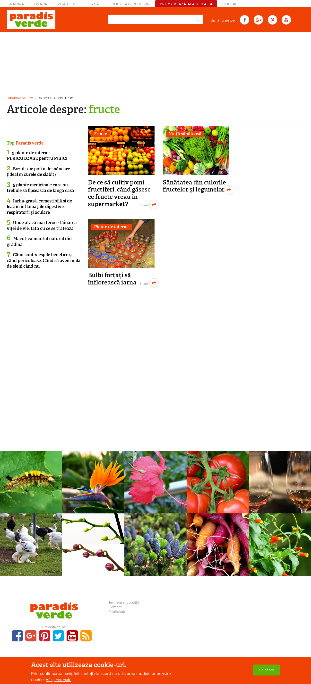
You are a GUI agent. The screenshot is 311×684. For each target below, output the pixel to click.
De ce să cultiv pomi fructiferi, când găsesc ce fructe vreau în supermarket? (119, 193)
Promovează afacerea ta (186, 4)
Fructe (100, 134)
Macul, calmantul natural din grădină (39, 241)
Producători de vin (129, 4)
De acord (266, 670)
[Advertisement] (155, 62)
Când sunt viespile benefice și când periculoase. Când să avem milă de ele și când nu (43, 260)
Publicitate (117, 611)
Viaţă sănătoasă (185, 134)
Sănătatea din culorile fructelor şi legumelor (194, 186)
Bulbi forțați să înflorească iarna (112, 278)
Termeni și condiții (123, 602)
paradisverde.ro (20, 98)
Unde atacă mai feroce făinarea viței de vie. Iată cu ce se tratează (42, 225)
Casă (94, 4)
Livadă (40, 4)
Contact (231, 4)
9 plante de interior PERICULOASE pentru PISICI (37, 155)
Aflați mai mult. (58, 679)
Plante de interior (111, 227)
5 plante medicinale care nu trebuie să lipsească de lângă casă (40, 187)
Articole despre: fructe (57, 98)
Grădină (16, 4)
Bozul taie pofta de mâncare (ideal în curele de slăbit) (38, 171)
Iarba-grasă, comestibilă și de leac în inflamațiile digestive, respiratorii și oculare (39, 206)
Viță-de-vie (68, 4)
